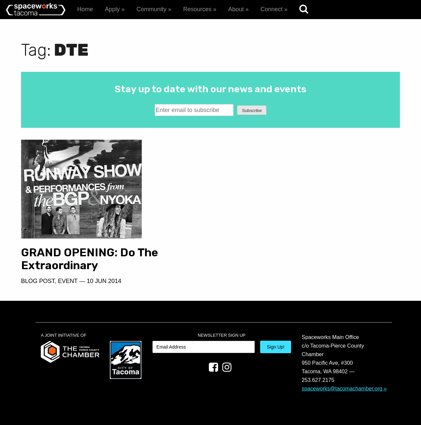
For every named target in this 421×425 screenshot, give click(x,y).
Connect (271, 9)
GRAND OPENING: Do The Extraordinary (89, 259)
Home (85, 9)
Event (68, 281)
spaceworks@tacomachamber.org (342, 388)
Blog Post (38, 281)
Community (151, 9)
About (236, 9)
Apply (112, 9)
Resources (197, 9)
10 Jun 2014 (104, 281)
